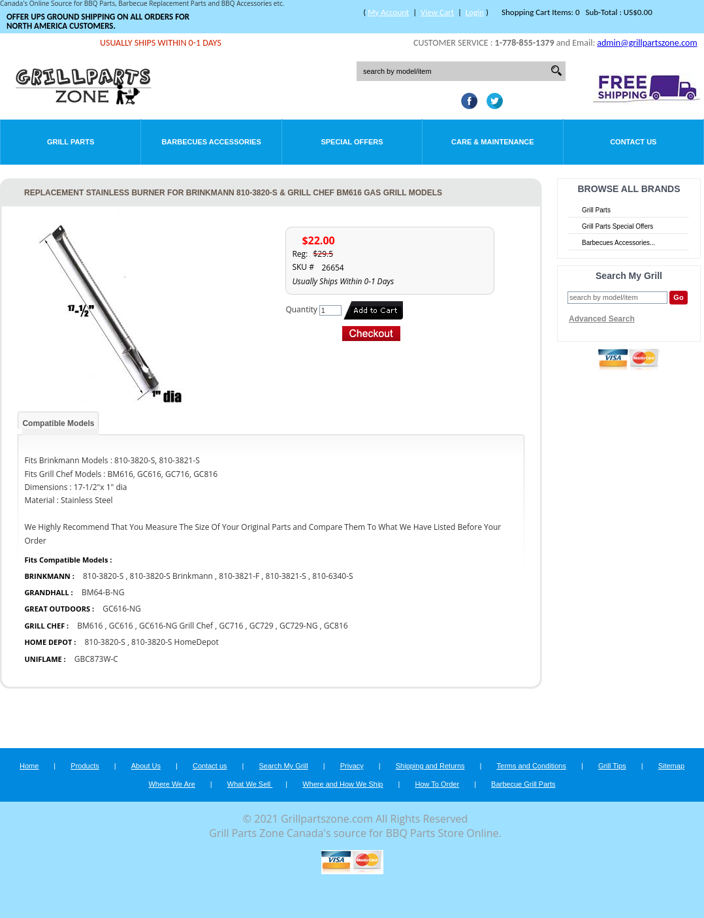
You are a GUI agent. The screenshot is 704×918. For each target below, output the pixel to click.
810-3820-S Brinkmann (172, 576)
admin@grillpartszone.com (647, 42)
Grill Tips (612, 766)
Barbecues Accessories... (618, 242)
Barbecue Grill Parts (523, 784)
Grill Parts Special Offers (617, 226)
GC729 (261, 625)
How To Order (437, 784)
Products (85, 766)
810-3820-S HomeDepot (175, 642)
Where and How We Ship (342, 784)
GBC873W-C (96, 658)
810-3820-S (103, 576)
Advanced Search (602, 318)
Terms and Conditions (531, 766)
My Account (388, 12)
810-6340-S (332, 576)
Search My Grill (283, 766)
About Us (146, 766)
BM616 (90, 625)
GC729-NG (299, 625)
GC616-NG (122, 608)
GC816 (336, 625)
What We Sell (250, 784)
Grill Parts (70, 142)
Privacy (352, 766)
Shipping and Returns (430, 766)
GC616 (121, 625)
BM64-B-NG (103, 592)
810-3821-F (239, 576)
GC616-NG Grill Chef (176, 625)
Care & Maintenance (492, 142)
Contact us (210, 766)
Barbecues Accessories (211, 142)
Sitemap (671, 766)
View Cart (437, 12)
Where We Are (171, 784)
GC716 (231, 625)
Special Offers (352, 142)
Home (29, 766)
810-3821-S (286, 576)
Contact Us (633, 142)
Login (475, 12)
